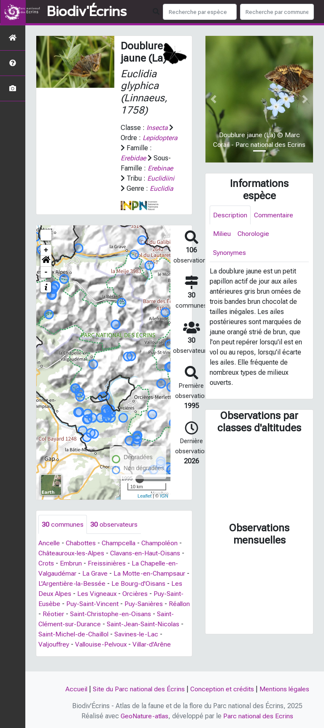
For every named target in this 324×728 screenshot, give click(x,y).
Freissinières (107, 574)
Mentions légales (285, 689)
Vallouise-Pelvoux (106, 655)
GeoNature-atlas (144, 716)
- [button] (46, 282)
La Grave (95, 584)
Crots (46, 574)
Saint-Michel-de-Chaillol (103, 645)
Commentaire (274, 215)
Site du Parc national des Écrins (138, 689)
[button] (45, 271)
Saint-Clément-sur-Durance (78, 635)
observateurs (114, 534)
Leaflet (144, 506)
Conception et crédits (222, 689)
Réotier (77, 624)
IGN (164, 506)
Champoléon (162, 553)
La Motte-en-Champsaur (150, 584)
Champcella (120, 553)
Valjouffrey (58, 655)
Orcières (136, 604)
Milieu (222, 234)
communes (63, 534)
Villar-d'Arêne (158, 655)
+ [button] (46, 260)
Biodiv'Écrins (87, 11)
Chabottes (82, 553)
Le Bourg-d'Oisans (143, 594)
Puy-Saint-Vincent (92, 614)
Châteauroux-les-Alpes (72, 564)
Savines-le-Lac (167, 645)
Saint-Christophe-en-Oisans (135, 624)
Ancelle (49, 553)
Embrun (71, 574)
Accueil (75, 689)
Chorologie (254, 234)
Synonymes (229, 253)
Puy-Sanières (144, 614)
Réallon (49, 624)
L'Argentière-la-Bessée (76, 594)
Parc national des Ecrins (259, 716)
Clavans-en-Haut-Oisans (147, 564)
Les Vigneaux (98, 604)
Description (230, 215)
